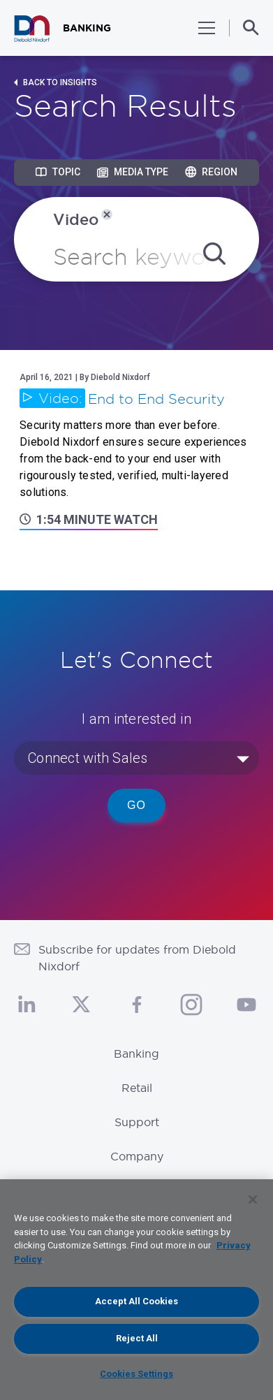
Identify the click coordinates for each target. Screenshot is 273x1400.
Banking (136, 1053)
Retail (136, 1088)
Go (136, 805)
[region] (136, 1289)
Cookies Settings (136, 1374)
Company (136, 1156)
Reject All (137, 1338)
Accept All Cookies (136, 1301)
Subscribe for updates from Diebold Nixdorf (137, 957)
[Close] (252, 1199)
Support (137, 1122)
